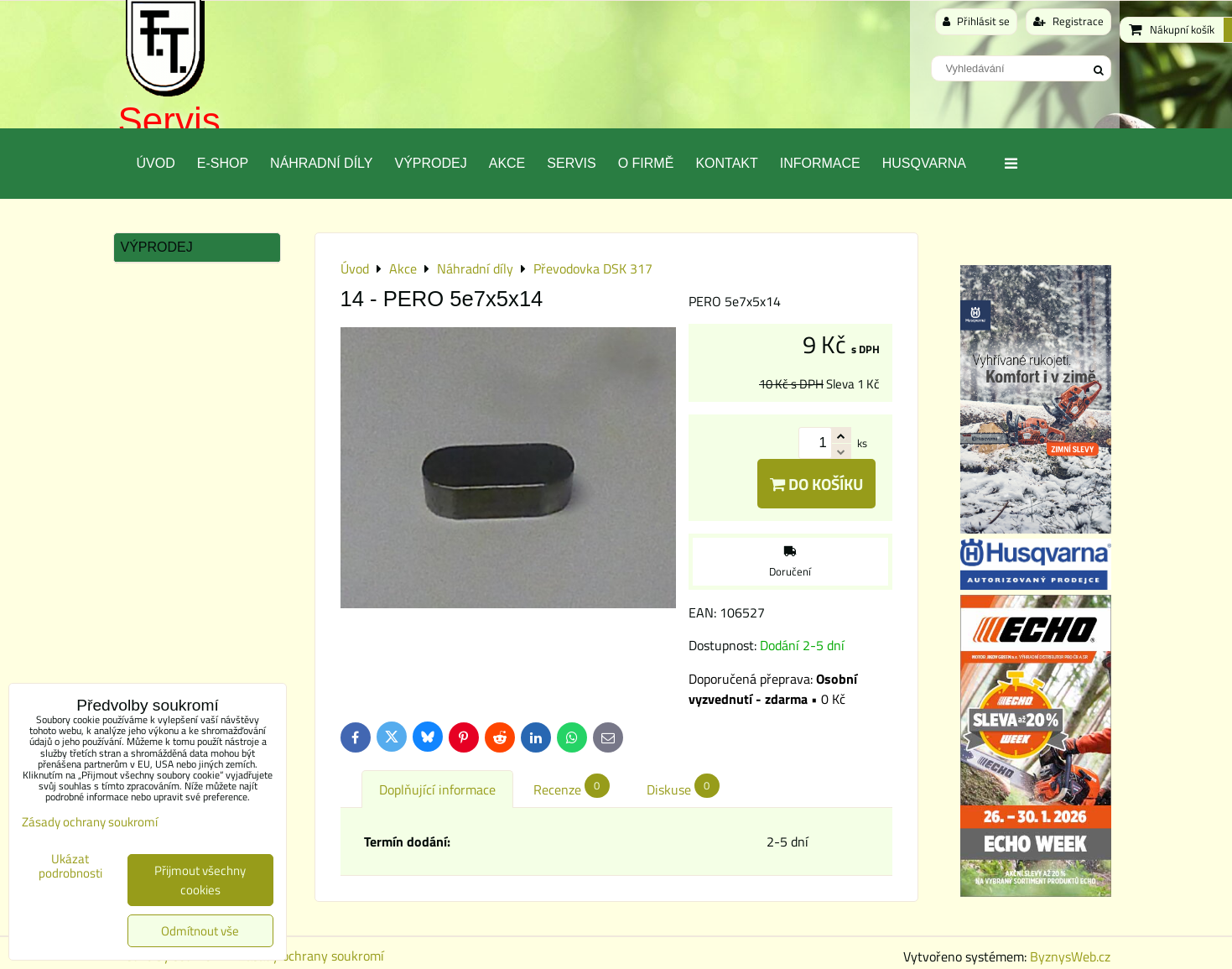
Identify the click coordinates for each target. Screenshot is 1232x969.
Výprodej (430, 163)
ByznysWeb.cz (1070, 956)
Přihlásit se (976, 21)
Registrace (1068, 21)
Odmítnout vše (200, 930)
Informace (820, 163)
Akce (507, 163)
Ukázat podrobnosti (70, 866)
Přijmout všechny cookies (200, 880)
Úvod (156, 163)
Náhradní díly (321, 163)
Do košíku (816, 483)
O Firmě (646, 163)
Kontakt (726, 163)
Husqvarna (924, 163)
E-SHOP (222, 163)
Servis (169, 120)
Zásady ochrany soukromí (311, 956)
